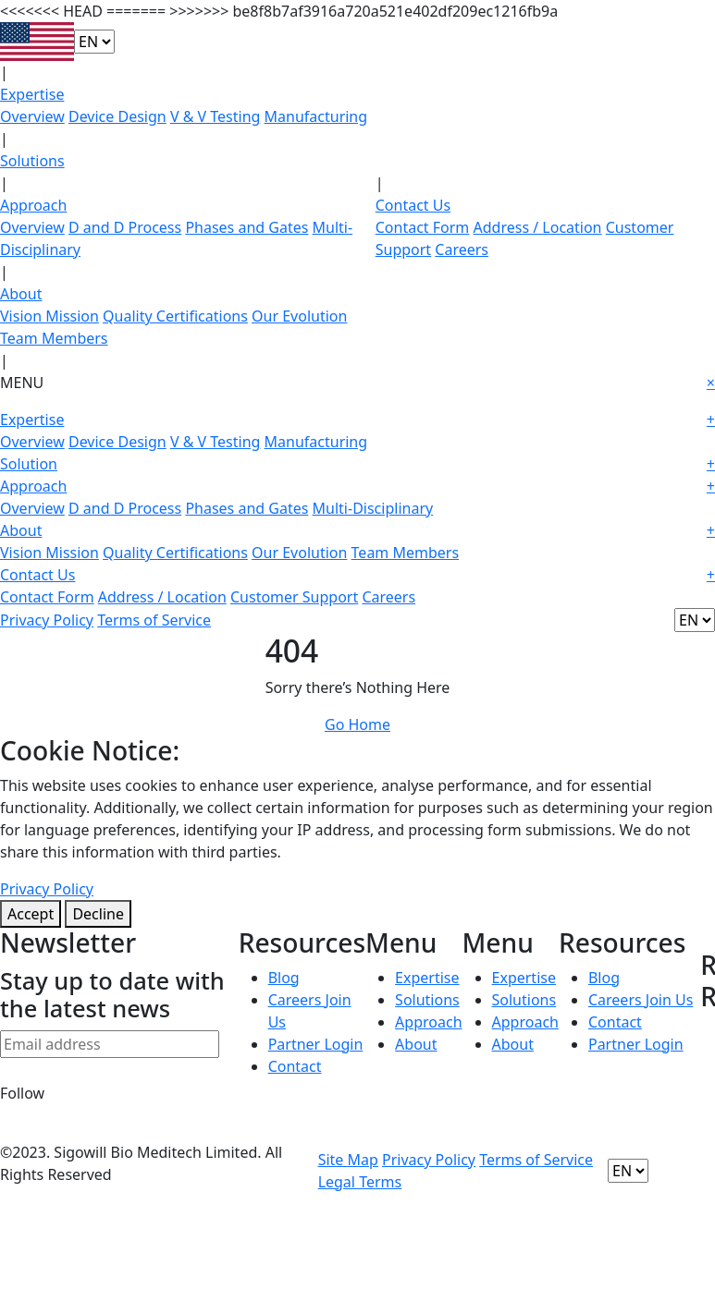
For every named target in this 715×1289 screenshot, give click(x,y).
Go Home (357, 724)
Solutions (32, 161)
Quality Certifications (175, 316)
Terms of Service (154, 620)
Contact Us (413, 205)
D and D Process (124, 227)
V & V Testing (215, 116)
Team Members (54, 338)
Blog (284, 977)
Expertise (32, 94)
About (21, 294)
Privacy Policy (46, 620)
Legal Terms (360, 1182)
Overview (32, 116)
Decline (98, 914)
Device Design (117, 116)
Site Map (348, 1159)
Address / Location (538, 227)
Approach (33, 205)
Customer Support (294, 597)
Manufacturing (316, 116)
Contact (295, 1066)
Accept (30, 914)
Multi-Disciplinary (373, 508)
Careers (461, 249)
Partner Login (316, 1044)
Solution (357, 464)
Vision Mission (49, 316)
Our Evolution (299, 316)
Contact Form (423, 227)
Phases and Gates (246, 227)
